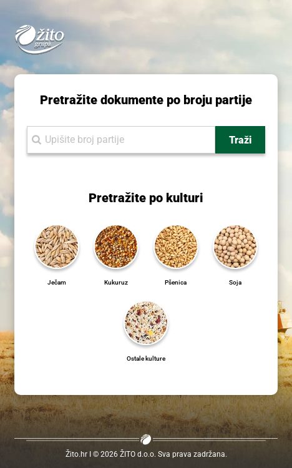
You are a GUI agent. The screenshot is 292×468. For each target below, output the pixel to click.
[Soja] (235, 245)
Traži (240, 140)
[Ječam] (57, 245)
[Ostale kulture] (146, 322)
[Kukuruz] (116, 245)
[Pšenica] (176, 245)
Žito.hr (76, 454)
